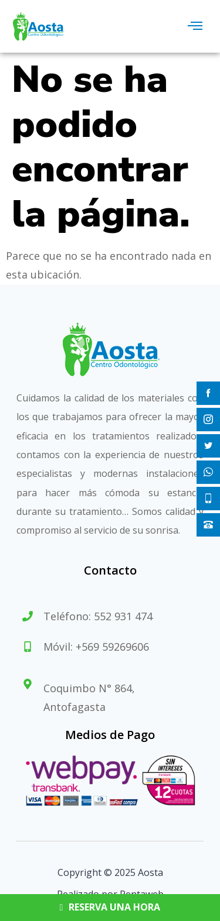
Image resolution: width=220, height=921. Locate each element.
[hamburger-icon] (195, 26)
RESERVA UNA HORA (110, 907)
